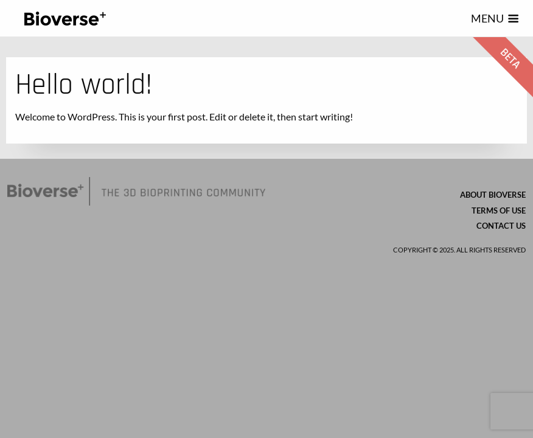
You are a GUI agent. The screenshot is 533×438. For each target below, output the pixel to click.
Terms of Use (499, 210)
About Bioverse (493, 195)
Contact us (501, 226)
